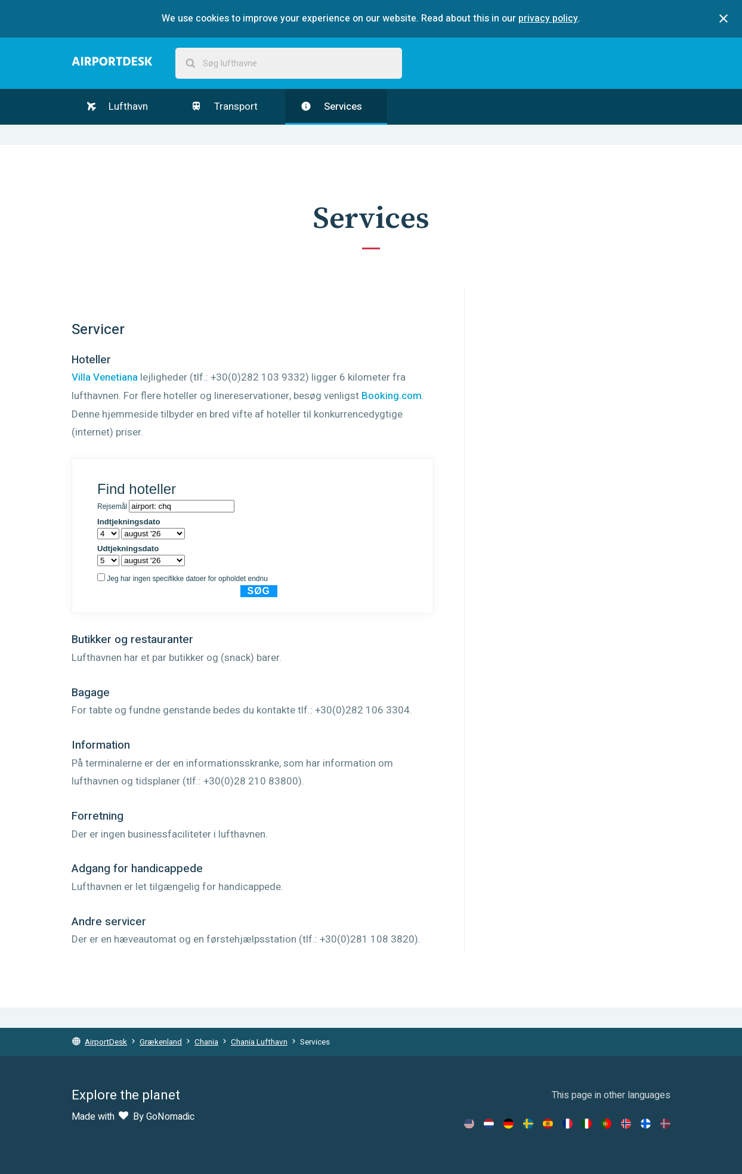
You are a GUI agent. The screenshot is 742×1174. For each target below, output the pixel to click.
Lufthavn (117, 106)
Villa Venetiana (105, 377)
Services (331, 106)
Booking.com (391, 395)
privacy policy (548, 18)
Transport (224, 106)
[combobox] (288, 63)
